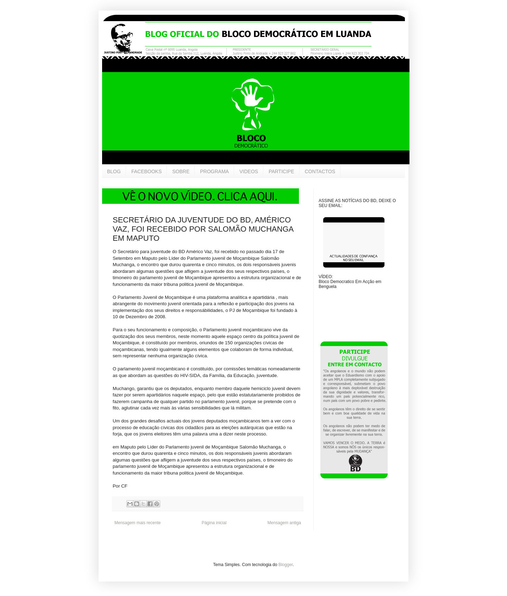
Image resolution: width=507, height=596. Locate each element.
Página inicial (214, 522)
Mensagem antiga (284, 522)
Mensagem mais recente (137, 522)
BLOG (114, 171)
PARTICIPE (281, 171)
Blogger (285, 564)
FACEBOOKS (146, 171)
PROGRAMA (214, 171)
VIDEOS (248, 171)
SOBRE (180, 171)
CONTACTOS (320, 171)
